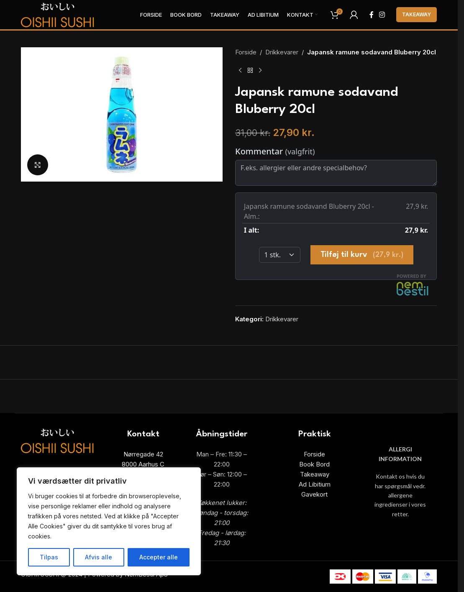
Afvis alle (98, 557)
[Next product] (260, 71)
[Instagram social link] (382, 14)
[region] (109, 521)
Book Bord (314, 464)
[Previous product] (240, 71)
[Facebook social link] (372, 14)
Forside (245, 52)
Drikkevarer (281, 52)
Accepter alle (158, 557)
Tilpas (49, 557)
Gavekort (314, 494)
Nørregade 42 (143, 454)
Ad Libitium (315, 484)
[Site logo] (58, 14)
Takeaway (416, 14)
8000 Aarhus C (143, 464)
